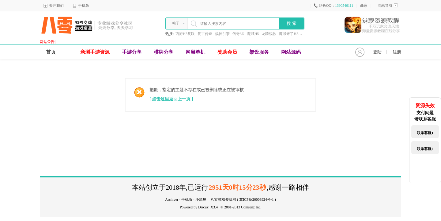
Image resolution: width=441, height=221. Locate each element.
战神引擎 (222, 34)
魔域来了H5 (288, 34)
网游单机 (195, 52)
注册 (397, 52)
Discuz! (203, 207)
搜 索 (291, 23)
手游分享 (131, 52)
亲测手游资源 (95, 52)
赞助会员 (227, 52)
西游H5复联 (185, 34)
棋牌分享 (163, 52)
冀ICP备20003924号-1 (256, 199)
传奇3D (238, 34)
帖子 (175, 23)
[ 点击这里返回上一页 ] (171, 99)
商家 (364, 5)
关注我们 (53, 5)
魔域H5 (253, 34)
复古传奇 (205, 34)
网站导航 (388, 5)
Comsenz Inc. (251, 207)
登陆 (377, 52)
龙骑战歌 (269, 34)
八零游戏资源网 (223, 199)
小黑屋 (200, 199)
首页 (51, 52)
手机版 (81, 5)
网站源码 (291, 52)
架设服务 (259, 52)
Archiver (171, 199)
